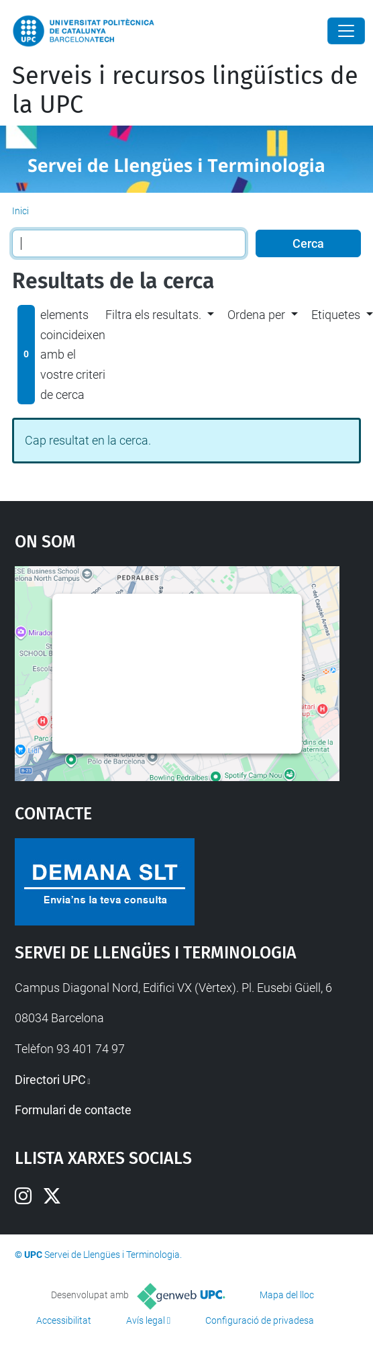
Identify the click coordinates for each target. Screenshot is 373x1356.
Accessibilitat (63, 1320)
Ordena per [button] (256, 315)
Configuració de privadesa (259, 1320)
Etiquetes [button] (335, 315)
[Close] (346, 30)
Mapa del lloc (287, 1295)
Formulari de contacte (73, 1110)
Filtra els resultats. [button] (153, 315)
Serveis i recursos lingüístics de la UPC (185, 90)
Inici (20, 211)
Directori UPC (50, 1080)
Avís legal (145, 1320)
